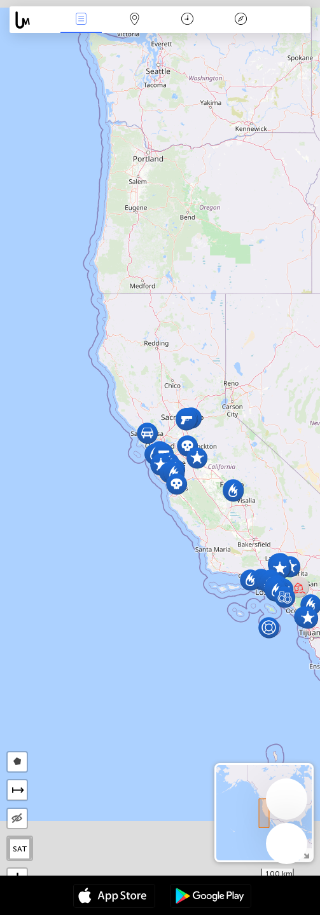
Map (134, 20)
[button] (307, 618)
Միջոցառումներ (81, 20)
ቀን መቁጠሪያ (187, 20)
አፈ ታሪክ (240, 20)
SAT (20, 848)
